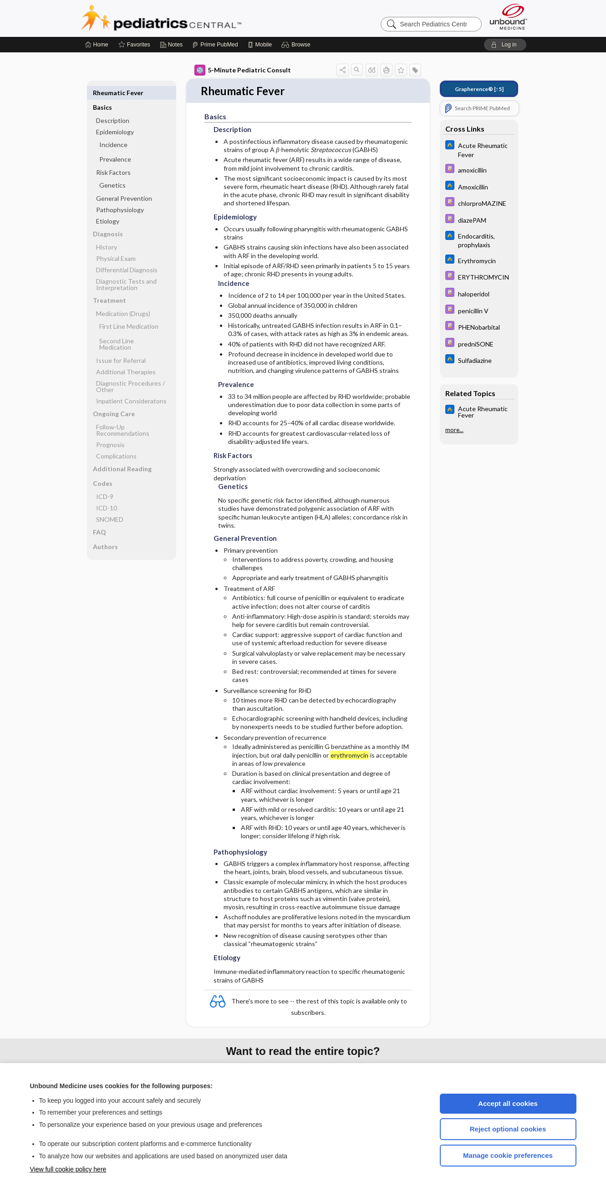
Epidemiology (115, 117)
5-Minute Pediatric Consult (242, 70)
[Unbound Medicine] (509, 16)
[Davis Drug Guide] (479, 169)
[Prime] (215, 44)
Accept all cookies (508, 1103)
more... (454, 429)
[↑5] (479, 89)
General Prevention (124, 184)
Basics (102, 93)
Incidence (113, 130)
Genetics (112, 170)
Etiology (107, 206)
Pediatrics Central (194, 18)
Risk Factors (113, 158)
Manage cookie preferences (508, 1155)
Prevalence (115, 144)
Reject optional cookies (508, 1129)
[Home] (96, 44)
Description (112, 106)
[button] (297, 44)
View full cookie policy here (68, 1169)
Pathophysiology (120, 195)
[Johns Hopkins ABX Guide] (479, 149)
